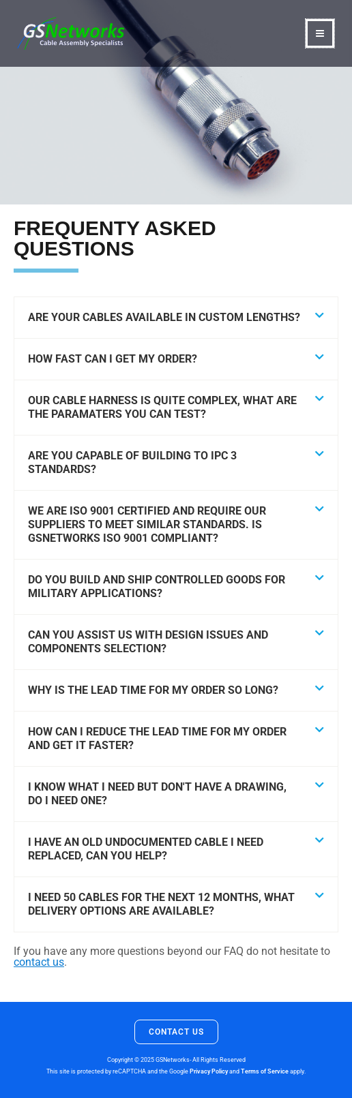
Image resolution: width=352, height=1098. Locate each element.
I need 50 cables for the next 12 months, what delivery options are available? (161, 904)
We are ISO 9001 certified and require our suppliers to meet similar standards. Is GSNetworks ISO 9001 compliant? (147, 524)
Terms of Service (265, 1071)
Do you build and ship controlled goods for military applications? (156, 586)
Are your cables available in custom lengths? (164, 317)
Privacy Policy (209, 1071)
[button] (176, 318)
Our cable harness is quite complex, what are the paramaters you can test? (162, 407)
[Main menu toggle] (320, 33)
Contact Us (176, 1032)
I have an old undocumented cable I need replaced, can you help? (145, 849)
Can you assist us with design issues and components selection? (148, 641)
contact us (39, 962)
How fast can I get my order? (112, 358)
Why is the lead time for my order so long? (153, 690)
